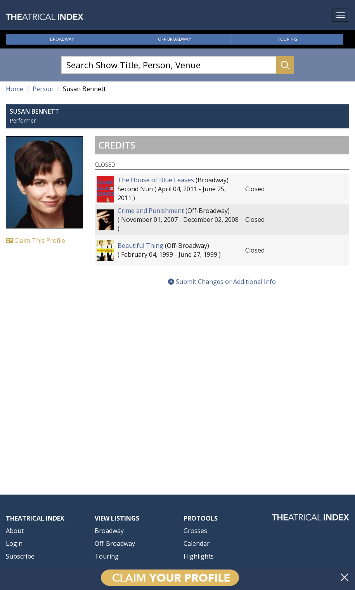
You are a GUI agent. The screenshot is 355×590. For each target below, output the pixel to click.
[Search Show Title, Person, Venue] (168, 65)
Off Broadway (174, 39)
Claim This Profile (35, 240)
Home (14, 89)
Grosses (195, 530)
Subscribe (20, 556)
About (15, 530)
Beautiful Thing (140, 245)
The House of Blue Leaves (156, 180)
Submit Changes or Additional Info (222, 281)
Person (43, 89)
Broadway (62, 39)
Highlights (199, 556)
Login (14, 543)
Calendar (197, 543)
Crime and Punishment (151, 210)
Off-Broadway (115, 543)
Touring (287, 39)
